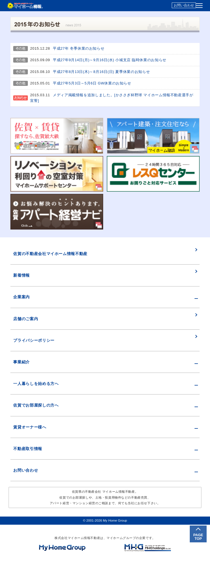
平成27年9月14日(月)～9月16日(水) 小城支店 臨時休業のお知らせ (109, 60)
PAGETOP (198, 537)
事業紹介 (21, 362)
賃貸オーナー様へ (29, 427)
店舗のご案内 (25, 318)
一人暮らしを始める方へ (35, 383)
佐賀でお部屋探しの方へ (35, 405)
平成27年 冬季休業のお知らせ (79, 48)
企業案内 (21, 297)
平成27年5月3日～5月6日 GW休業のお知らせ (92, 83)
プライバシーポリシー (34, 340)
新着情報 (21, 275)
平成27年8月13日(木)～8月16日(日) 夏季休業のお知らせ (101, 72)
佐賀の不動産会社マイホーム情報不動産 (50, 253)
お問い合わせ (184, 5)
